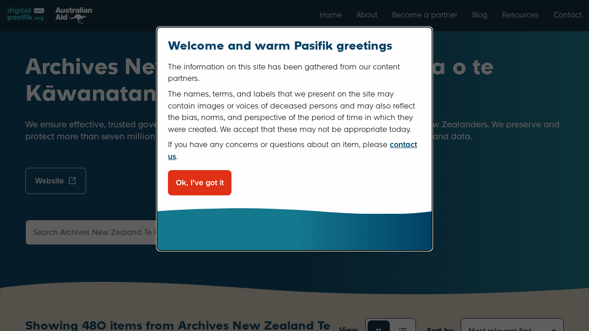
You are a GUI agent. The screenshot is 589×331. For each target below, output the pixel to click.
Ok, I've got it (200, 183)
